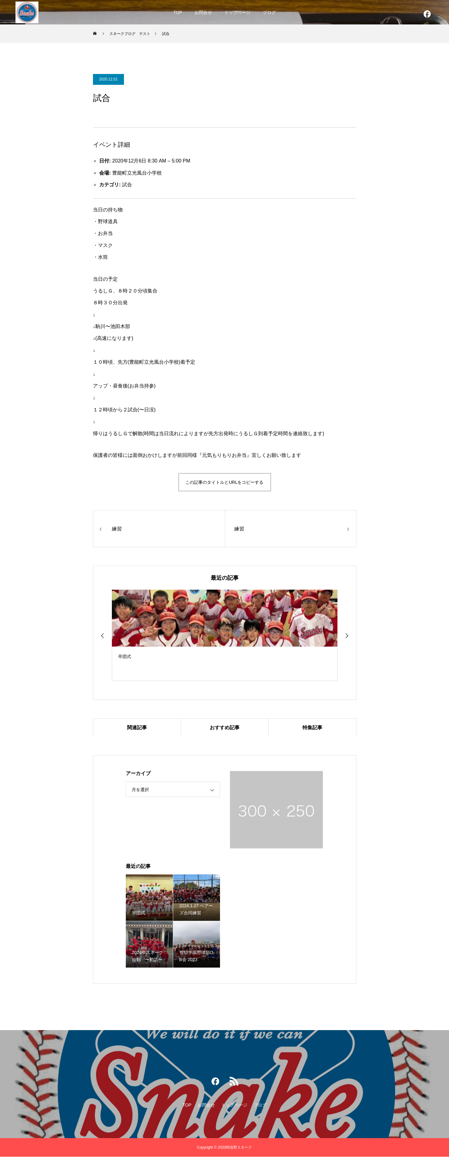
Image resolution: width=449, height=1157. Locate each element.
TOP (177, 12)
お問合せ (203, 12)
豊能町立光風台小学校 (137, 173)
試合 (127, 184)
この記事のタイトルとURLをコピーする (224, 482)
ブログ (269, 12)
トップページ (237, 12)
